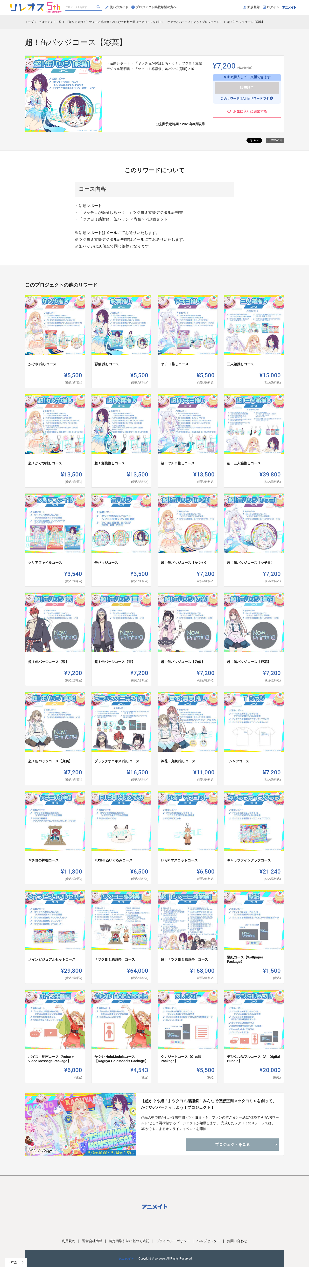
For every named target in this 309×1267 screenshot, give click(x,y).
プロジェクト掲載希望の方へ (153, 7)
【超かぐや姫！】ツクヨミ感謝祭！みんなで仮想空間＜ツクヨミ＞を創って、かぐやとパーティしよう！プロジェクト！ (208, 1104)
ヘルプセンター (208, 1241)
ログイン (271, 7)
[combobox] (16, 1262)
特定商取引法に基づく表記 (129, 1241)
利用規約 (68, 1241)
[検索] (99, 7)
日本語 (12, 1262)
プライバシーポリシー (173, 1241)
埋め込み (275, 140)
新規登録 (251, 7)
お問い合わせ (237, 1241)
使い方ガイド (116, 7)
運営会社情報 (92, 1241)
